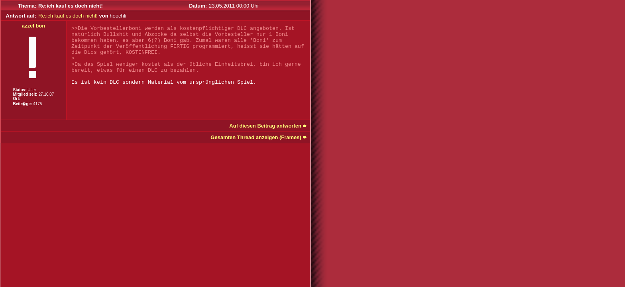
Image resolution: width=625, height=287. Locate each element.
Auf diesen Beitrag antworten (265, 126)
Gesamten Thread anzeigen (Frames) (255, 137)
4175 (37, 104)
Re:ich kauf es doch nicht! (68, 16)
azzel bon (33, 26)
